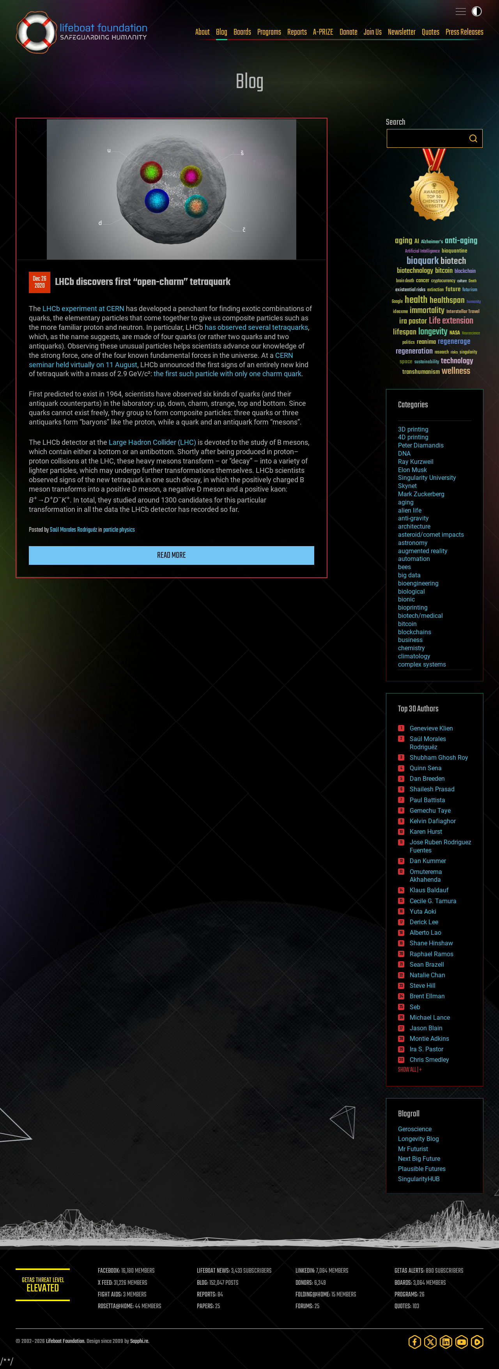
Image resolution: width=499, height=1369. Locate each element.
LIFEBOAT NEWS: (213, 1271)
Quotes (430, 32)
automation (414, 558)
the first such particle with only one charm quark (227, 374)
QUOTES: (403, 1307)
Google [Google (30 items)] (397, 301)
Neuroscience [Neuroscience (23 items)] (471, 334)
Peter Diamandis (421, 445)
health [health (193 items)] (416, 300)
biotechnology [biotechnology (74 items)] (415, 271)
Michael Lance (430, 1017)
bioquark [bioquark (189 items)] (423, 261)
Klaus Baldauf (429, 890)
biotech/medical (420, 615)
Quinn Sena (426, 768)
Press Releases (464, 32)
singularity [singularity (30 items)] (468, 352)
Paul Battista (427, 800)
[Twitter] (430, 1342)
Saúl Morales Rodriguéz (73, 530)
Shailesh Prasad (432, 789)
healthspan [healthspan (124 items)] (447, 301)
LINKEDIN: (305, 1271)
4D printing (413, 437)
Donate (348, 32)
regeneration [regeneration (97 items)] (414, 351)
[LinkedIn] (446, 1342)
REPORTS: (206, 1295)
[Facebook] (415, 1342)
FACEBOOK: (109, 1271)
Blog (221, 32)
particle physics (119, 530)
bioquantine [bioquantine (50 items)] (454, 251)
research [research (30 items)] (442, 352)
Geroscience (415, 1129)
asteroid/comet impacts (431, 534)
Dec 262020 (39, 283)
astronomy (413, 543)
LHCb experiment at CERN (83, 308)
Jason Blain (426, 1028)
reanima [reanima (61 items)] (426, 342)
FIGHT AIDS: (110, 1295)
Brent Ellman (427, 996)
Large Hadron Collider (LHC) (152, 442)
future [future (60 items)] (453, 289)
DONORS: (304, 1283)
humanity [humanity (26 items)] (474, 302)
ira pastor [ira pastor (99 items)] (413, 321)
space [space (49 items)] (406, 361)
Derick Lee (424, 922)
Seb (415, 1007)
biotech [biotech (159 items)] (453, 261)
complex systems (422, 664)
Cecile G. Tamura (433, 901)
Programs (269, 32)
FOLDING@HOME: (313, 1295)
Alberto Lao (425, 932)
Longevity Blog (418, 1139)
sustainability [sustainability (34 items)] (426, 362)
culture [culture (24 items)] (462, 281)
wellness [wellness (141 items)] (456, 371)
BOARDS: (403, 1283)
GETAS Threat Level (43, 1286)
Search (473, 138)
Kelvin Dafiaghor (433, 821)
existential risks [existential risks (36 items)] (410, 290)
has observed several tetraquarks (256, 327)
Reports (297, 32)
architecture (414, 526)
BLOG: (202, 1283)
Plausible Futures (422, 1169)
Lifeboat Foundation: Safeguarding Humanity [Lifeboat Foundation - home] (82, 32)
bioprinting (413, 607)
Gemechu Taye (430, 810)
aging (406, 502)
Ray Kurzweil (416, 461)
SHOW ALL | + (410, 1070)
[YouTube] (461, 1342)
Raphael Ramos (431, 954)
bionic (406, 599)
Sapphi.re (139, 1341)
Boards (242, 32)
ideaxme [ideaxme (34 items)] (400, 312)
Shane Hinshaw (431, 943)
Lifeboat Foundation (65, 1341)
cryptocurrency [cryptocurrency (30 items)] (443, 281)
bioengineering (418, 583)
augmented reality (423, 551)
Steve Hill (422, 985)
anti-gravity (413, 518)
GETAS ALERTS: (410, 1271)
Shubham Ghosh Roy (439, 757)
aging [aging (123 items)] (403, 241)
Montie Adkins (429, 1038)
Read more (171, 555)
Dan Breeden (427, 778)
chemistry (411, 648)
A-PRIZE (323, 32)
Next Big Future (419, 1158)
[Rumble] (477, 1342)
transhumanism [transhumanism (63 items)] (421, 372)
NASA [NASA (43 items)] (454, 333)
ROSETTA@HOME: (116, 1307)
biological (411, 591)
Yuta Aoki (423, 911)
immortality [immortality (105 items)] (427, 310)
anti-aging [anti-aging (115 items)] (461, 241)
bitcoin (407, 624)
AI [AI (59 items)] (416, 242)
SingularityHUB (419, 1179)
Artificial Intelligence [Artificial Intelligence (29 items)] (422, 251)
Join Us (373, 32)
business (410, 640)
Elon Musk (412, 470)
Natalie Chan (427, 975)
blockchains (414, 632)
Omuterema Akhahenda (426, 876)
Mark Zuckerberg (421, 494)
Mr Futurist (413, 1149)
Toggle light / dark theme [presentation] (477, 11)
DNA (404, 453)
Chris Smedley (429, 1059)
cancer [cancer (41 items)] (422, 281)
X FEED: (105, 1283)
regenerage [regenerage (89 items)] (454, 342)
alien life (409, 510)
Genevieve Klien (431, 728)
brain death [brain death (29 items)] (405, 281)
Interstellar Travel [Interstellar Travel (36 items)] (463, 312)
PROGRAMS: (406, 1295)
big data (409, 575)
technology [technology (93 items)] (457, 361)
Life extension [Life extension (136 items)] (451, 321)
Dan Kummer (428, 861)
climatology (414, 656)
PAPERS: (205, 1307)
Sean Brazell (427, 964)
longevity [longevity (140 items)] (433, 332)
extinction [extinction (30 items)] (435, 290)
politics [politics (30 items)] (408, 342)
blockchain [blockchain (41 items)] (465, 272)
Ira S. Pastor (426, 1049)
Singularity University (427, 477)
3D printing (413, 429)
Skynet (407, 486)
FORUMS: (305, 1307)
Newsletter (402, 32)
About (202, 32)
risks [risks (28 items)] (454, 352)
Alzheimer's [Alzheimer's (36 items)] (432, 242)
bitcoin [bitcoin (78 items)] (444, 271)
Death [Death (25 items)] (472, 281)
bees (404, 567)
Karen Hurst (426, 831)
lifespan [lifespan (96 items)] (404, 332)
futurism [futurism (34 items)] (469, 290)
